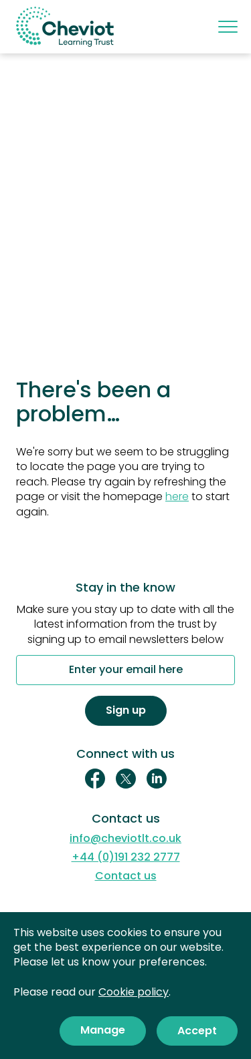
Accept (197, 1030)
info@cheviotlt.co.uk (125, 838)
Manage (102, 1030)
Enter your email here (126, 670)
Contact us (126, 876)
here (177, 496)
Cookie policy (133, 992)
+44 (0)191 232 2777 (126, 857)
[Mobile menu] (226, 26)
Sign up (126, 710)
